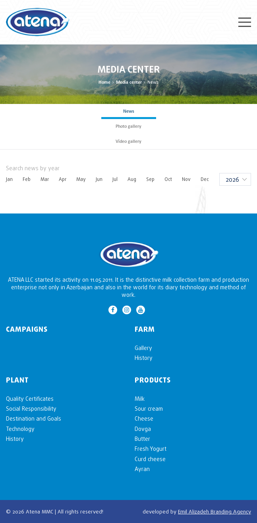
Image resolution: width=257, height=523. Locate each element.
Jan (9, 179)
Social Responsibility (31, 408)
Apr (62, 179)
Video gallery (128, 141)
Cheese (144, 418)
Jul (115, 179)
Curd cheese (150, 459)
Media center (129, 82)
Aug (132, 179)
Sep (150, 179)
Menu (244, 22)
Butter (142, 438)
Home (104, 82)
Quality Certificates (30, 398)
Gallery (143, 347)
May (81, 179)
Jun (99, 179)
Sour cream (149, 408)
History (144, 357)
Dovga (143, 428)
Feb (27, 179)
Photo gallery (128, 126)
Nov (186, 179)
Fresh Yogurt (150, 448)
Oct (168, 179)
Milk (140, 398)
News (128, 111)
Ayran (142, 468)
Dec (205, 179)
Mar (45, 179)
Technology (20, 428)
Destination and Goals (33, 418)
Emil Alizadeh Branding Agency (214, 511)
